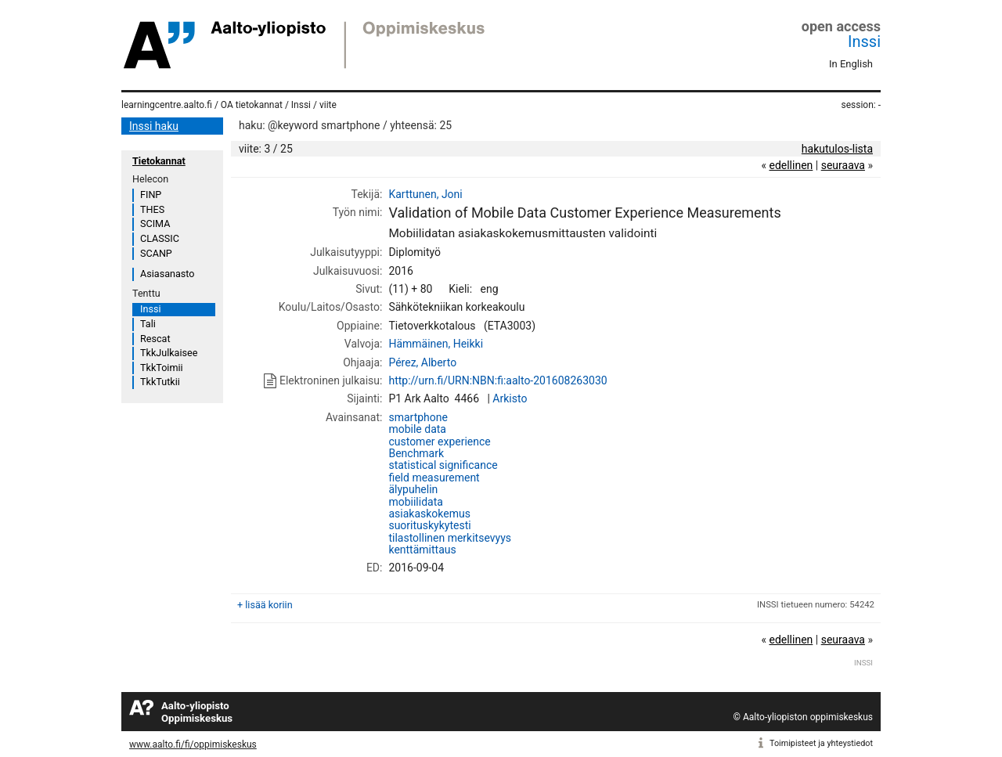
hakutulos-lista (837, 148)
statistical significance (442, 465)
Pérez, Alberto (422, 362)
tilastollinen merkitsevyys (449, 538)
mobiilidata (415, 502)
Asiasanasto (167, 273)
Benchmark (416, 453)
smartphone (418, 417)
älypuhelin (413, 489)
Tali (148, 324)
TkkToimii (161, 367)
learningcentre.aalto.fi (166, 104)
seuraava (843, 165)
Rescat (155, 338)
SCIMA (155, 223)
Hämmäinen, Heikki (435, 343)
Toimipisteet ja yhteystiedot (821, 743)
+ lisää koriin (265, 605)
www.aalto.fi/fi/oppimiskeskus (193, 744)
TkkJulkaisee (168, 353)
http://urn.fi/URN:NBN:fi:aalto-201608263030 (497, 380)
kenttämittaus (422, 549)
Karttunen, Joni (425, 194)
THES (152, 209)
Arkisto (509, 398)
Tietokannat (159, 161)
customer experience (439, 441)
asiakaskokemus (429, 513)
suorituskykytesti (429, 525)
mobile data (417, 429)
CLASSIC (159, 238)
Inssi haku (153, 126)
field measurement (433, 477)
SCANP (156, 253)
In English (851, 64)
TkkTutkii (160, 382)
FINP (150, 194)
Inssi (864, 41)
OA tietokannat (252, 104)
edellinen (791, 165)
